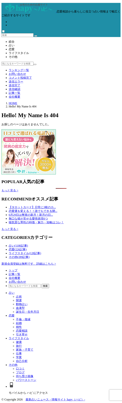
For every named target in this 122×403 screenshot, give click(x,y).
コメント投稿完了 (20, 77)
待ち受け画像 (24, 376)
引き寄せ (22, 334)
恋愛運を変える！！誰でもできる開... (33, 211)
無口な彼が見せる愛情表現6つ (28, 218)
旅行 (19, 345)
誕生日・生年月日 (27, 311)
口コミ (20, 368)
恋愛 (12, 49)
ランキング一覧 (19, 70)
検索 (45, 286)
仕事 (19, 353)
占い (12, 45)
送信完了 (14, 85)
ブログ (20, 372)
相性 (19, 326)
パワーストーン (26, 380)
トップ (13, 270)
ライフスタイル (19, 53)
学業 (19, 357)
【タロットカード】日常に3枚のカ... (32, 207)
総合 (12, 41)
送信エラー (16, 81)
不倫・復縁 (23, 319)
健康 (19, 342)
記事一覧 (14, 92)
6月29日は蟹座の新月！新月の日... (31, 214)
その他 (13, 56)
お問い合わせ (17, 73)
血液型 (20, 307)
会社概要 (14, 96)
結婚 (19, 323)
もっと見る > (9, 190)
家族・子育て (24, 349)
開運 (19, 300)
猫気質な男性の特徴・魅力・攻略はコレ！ (36, 222)
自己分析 (22, 361)
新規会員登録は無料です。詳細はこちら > (28, 263)
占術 (19, 296)
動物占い (22, 304)
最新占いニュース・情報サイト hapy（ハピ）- (55, 399)
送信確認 (14, 89)
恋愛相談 (22, 330)
